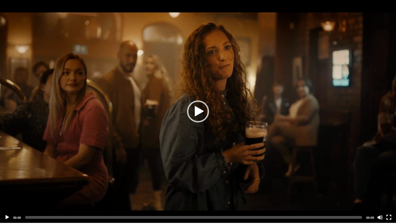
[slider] (193, 217)
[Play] (7, 217)
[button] (198, 111)
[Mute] (380, 217)
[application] (198, 111)
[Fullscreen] (389, 217)
